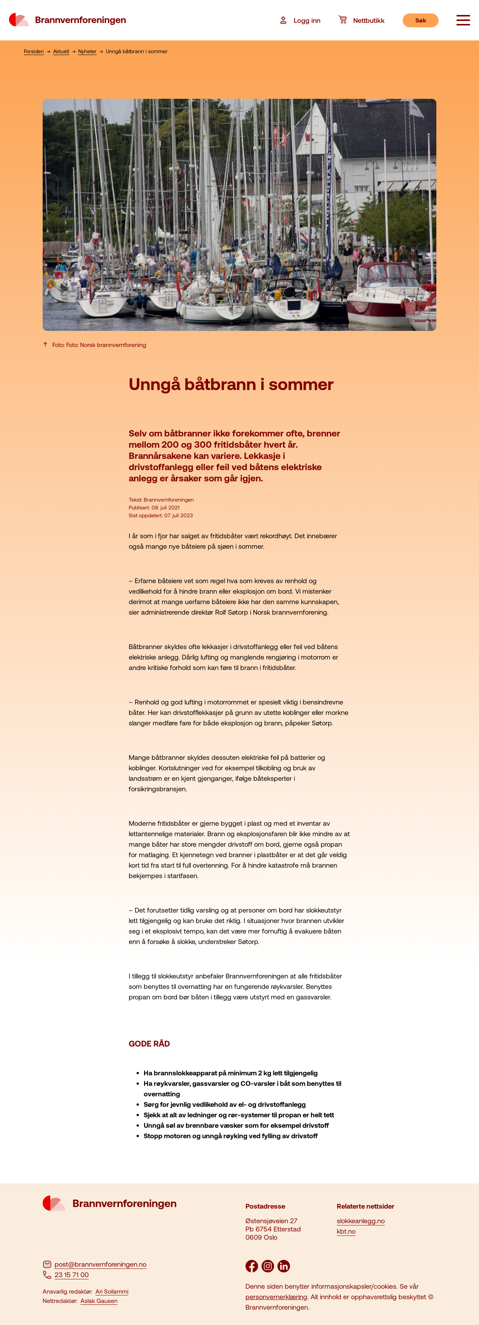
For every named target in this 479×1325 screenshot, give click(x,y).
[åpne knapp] (463, 21)
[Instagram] (267, 1270)
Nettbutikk (361, 20)
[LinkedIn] (283, 1270)
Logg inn (299, 20)
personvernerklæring (276, 1296)
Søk (420, 20)
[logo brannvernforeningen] (67, 20)
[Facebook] (251, 1270)
